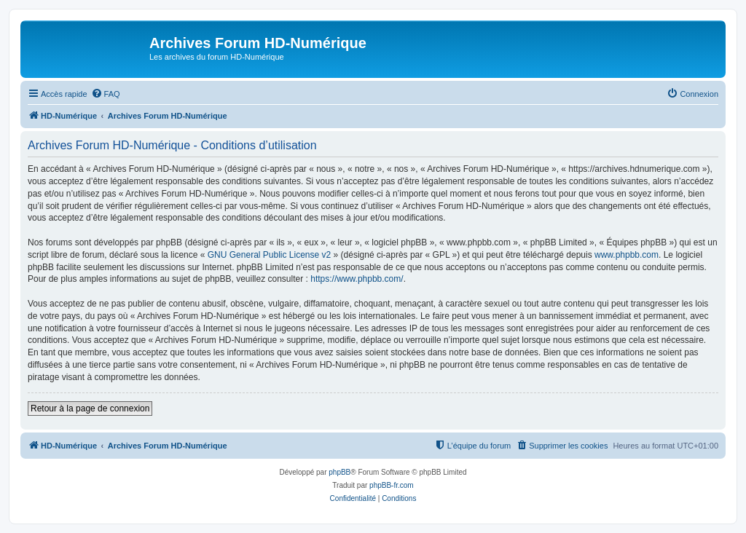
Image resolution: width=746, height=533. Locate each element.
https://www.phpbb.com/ (356, 279)
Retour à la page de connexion (90, 408)
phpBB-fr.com (391, 485)
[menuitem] (105, 94)
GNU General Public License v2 (269, 255)
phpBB (339, 472)
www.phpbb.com (626, 255)
